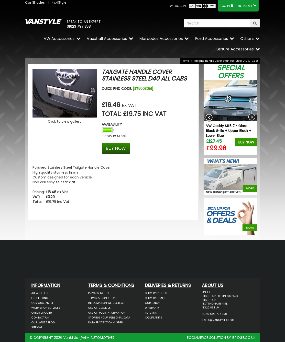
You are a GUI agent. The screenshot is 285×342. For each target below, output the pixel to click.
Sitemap (36, 327)
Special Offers (230, 72)
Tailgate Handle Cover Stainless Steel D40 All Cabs (226, 61)
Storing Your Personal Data (109, 317)
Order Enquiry (42, 313)
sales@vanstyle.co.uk (218, 320)
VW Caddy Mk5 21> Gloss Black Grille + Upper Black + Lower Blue (228, 130)
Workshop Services (45, 308)
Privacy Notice (99, 293)
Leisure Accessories (235, 49)
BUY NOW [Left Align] (116, 148)
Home (185, 61)
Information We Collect (106, 303)
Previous (209, 117)
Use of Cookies (99, 308)
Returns (151, 313)
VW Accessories (59, 38)
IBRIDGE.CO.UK (243, 337)
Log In (225, 6)
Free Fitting (39, 298)
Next (252, 117)
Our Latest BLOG (43, 322)
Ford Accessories (211, 38)
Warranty (152, 308)
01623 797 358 (79, 26)
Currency (152, 303)
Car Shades (35, 2)
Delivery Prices (156, 293)
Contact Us (40, 317)
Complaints (153, 317)
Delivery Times (155, 298)
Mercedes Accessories (161, 38)
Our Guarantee (42, 303)
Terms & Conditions (102, 298)
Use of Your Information (106, 313)
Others (247, 38)
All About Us (40, 293)
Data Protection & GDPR (105, 322)
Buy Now (246, 142)
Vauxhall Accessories (107, 38)
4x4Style (59, 2)
